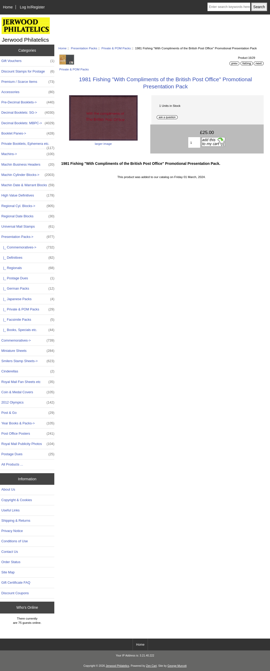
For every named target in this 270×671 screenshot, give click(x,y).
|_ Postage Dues (27, 278)
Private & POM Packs (116, 48)
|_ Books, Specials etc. (27, 330)
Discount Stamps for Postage (27, 71)
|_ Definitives (27, 258)
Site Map (8, 572)
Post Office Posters (27, 434)
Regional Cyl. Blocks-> (27, 206)
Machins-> (27, 154)
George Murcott (177, 665)
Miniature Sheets (27, 351)
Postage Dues (27, 454)
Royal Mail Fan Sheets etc (27, 382)
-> (27, 237)
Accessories (27, 92)
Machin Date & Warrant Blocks (27, 185)
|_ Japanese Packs (27, 299)
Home (8, 7)
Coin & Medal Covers (27, 392)
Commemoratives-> (27, 340)
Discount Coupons (15, 593)
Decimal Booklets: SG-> (27, 113)
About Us (8, 489)
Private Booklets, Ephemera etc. (27, 145)
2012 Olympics (27, 402)
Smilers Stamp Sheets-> (27, 361)
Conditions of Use (14, 541)
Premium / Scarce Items (27, 82)
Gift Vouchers (27, 61)
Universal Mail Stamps (27, 226)
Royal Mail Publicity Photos (27, 444)
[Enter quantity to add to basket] (194, 142)
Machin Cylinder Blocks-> (27, 175)
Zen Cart (151, 665)
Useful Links (10, 510)
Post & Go (27, 413)
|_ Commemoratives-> (27, 247)
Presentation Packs (84, 48)
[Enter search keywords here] (229, 7)
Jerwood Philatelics (117, 665)
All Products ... (12, 464)
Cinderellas (27, 371)
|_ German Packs (27, 288)
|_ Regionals (27, 268)
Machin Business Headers (27, 164)
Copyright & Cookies (16, 500)
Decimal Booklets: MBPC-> (27, 123)
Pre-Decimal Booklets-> (27, 102)
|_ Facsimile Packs (27, 320)
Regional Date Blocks (27, 216)
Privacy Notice (12, 531)
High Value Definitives (27, 195)
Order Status (10, 562)
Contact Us (9, 552)
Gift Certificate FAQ (15, 582)
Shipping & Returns (15, 521)
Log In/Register (32, 7)
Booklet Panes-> (27, 133)
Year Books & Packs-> (27, 423)
